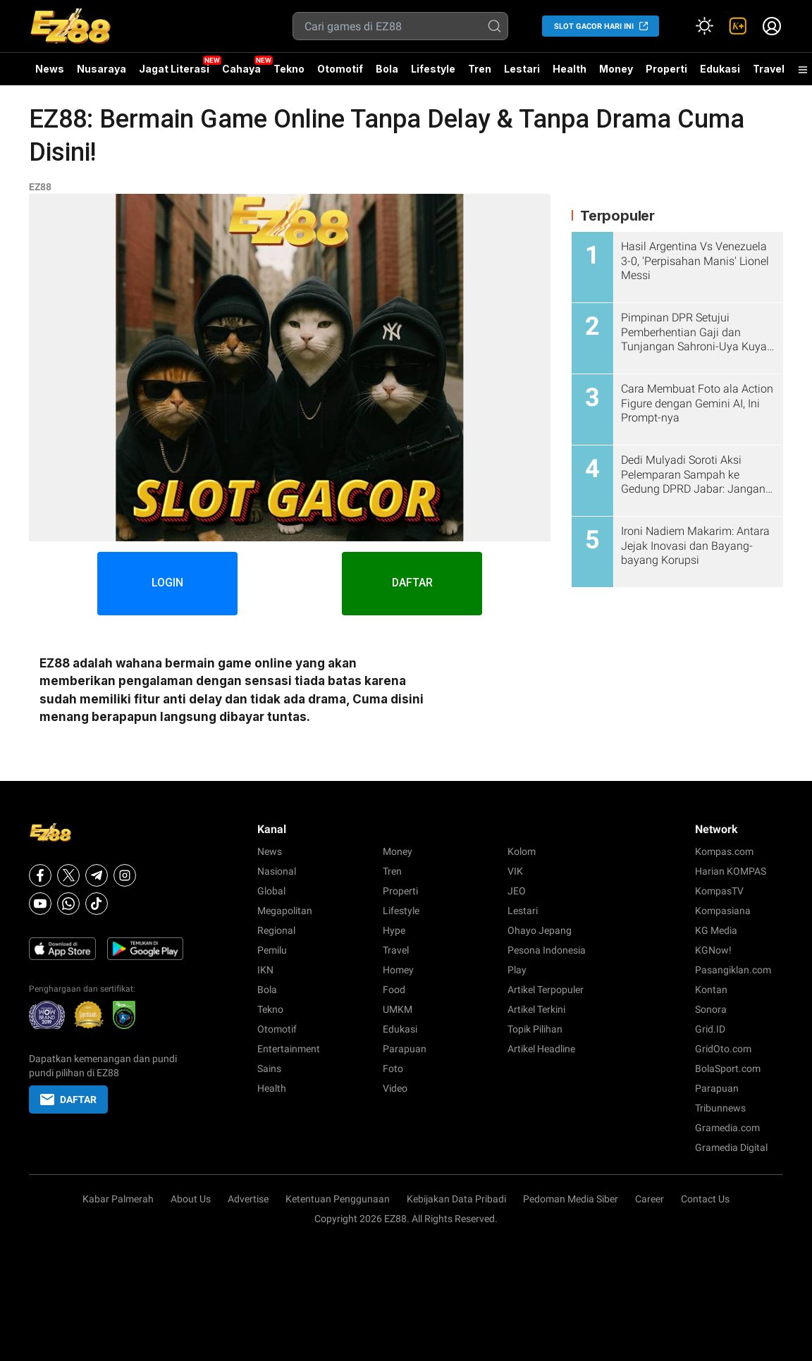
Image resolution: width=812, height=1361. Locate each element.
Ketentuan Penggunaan (337, 1199)
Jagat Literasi (174, 69)
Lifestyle (433, 69)
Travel (769, 69)
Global (271, 891)
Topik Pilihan (535, 1029)
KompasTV (719, 891)
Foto (393, 1068)
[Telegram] (96, 875)
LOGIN (167, 583)
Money (616, 69)
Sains (269, 1068)
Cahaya (241, 69)
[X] (68, 875)
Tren (479, 69)
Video (395, 1088)
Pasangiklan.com (733, 969)
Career (649, 1199)
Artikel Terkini (536, 1009)
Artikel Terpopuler (546, 989)
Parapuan (404, 1048)
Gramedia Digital (731, 1147)
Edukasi (720, 69)
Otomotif (340, 69)
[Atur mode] (704, 26)
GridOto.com (723, 1048)
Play (517, 969)
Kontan (711, 989)
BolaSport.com (728, 1068)
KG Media (716, 930)
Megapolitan (284, 910)
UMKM (397, 1009)
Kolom (522, 851)
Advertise (248, 1199)
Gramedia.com (727, 1127)
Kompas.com (724, 851)
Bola (387, 69)
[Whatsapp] (68, 903)
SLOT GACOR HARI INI (594, 26)
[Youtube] (40, 903)
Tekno (288, 69)
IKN (265, 969)
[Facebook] (40, 875)
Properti (666, 69)
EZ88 (40, 186)
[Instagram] (124, 875)
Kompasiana (723, 910)
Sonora (711, 1009)
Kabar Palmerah (118, 1199)
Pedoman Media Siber (570, 1199)
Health (569, 69)
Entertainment (288, 1048)
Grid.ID (710, 1029)
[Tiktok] (96, 903)
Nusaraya (101, 69)
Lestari (522, 74)
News (49, 69)
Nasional (276, 871)
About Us (191, 1199)
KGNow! (713, 950)
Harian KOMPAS (730, 871)
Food (394, 989)
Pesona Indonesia (547, 950)
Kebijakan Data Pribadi (456, 1199)
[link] (738, 26)
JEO (517, 891)
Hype (394, 930)
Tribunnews (720, 1108)
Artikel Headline (541, 1048)
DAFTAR (412, 583)
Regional (276, 930)
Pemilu (272, 950)
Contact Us (705, 1199)
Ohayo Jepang (540, 930)
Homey (398, 969)
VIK (515, 871)
